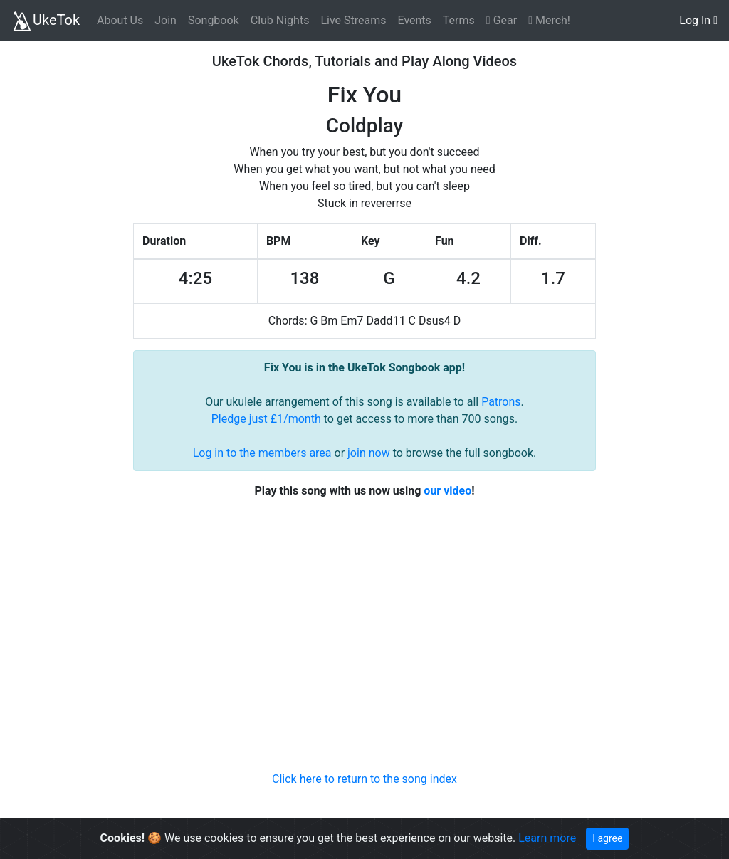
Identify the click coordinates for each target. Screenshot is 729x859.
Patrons (500, 402)
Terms (459, 20)
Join (165, 20)
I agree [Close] (607, 838)
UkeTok (45, 21)
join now (368, 453)
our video (447, 490)
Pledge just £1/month (266, 419)
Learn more (547, 838)
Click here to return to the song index (364, 779)
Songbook (213, 20)
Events (414, 20)
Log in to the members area (262, 453)
